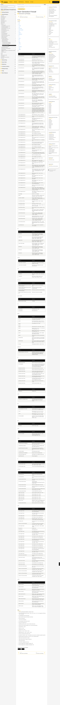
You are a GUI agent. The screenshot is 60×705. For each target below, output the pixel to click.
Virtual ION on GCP (51, 136)
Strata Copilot (55, 2)
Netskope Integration (51, 151)
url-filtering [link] (20, 46)
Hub (49, 14)
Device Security (51, 59)
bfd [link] (19, 24)
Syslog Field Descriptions (5, 40)
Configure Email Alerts (3, 37)
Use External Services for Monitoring (5, 35)
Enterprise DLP (50, 60)
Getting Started (5, 12)
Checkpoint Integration (52, 149)
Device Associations (51, 13)
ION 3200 (50, 125)
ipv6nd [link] (19, 38)
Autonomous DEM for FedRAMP (53, 97)
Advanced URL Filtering (52, 55)
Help (3, 70)
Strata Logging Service (51, 12)
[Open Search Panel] (49, 2)
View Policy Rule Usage (4, 34)
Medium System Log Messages (5, 44)
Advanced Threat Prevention (52, 56)
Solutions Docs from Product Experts (53, 166)
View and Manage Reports (4, 33)
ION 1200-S (50, 105)
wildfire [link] (20, 49)
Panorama (50, 31)
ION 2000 (50, 106)
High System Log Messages (5, 45)
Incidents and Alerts (51, 87)
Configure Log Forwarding (4, 36)
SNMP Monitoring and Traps (4, 47)
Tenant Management (51, 16)
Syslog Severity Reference (5, 41)
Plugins (50, 34)
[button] (59, 564)
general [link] (20, 32)
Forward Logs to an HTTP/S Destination (5, 48)
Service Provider (51, 32)
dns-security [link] (20, 28)
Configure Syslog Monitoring (5, 39)
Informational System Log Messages (6, 42)
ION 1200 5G (50, 121)
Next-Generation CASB (52, 47)
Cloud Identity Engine (51, 11)
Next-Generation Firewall (22, 6)
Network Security (52, 169)
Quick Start (4, 62)
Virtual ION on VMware (51, 139)
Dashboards (50, 86)
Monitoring (27, 6)
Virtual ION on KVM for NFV (52, 137)
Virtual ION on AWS (51, 134)
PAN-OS (50, 29)
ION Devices (50, 46)
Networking (4, 59)
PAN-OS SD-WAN (51, 30)
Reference (4, 64)
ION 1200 (50, 104)
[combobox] (8, 6)
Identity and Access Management (53, 15)
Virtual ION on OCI (51, 138)
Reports (50, 88)
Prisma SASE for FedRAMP (52, 96)
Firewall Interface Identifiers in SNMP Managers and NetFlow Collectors (8, 50)
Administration (5, 14)
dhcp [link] (19, 27)
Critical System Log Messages (5, 46)
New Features (5, 72)
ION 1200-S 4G (51, 123)
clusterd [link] (20, 25)
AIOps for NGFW (51, 22)
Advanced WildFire (51, 54)
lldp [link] (19, 39)
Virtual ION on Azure (51, 135)
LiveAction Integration (51, 150)
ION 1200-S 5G (51, 124)
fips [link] (19, 31)
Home (18, 6)
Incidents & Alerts (5, 66)
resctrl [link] (19, 42)
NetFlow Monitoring (3, 49)
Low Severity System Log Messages (6, 43)
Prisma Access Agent (51, 80)
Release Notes (5, 68)
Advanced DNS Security (52, 57)
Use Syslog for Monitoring (4, 38)
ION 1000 (50, 103)
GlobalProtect (50, 78)
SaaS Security (50, 61)
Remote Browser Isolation (52, 79)
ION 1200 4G (50, 120)
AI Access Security (51, 58)
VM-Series (50, 33)
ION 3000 (50, 107)
